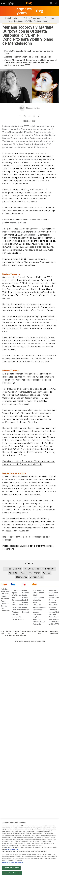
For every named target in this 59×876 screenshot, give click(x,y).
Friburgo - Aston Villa (13, 569)
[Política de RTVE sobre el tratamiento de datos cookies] (16, 633)
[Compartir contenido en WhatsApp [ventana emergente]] (34, 115)
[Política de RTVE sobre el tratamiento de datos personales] (8, 633)
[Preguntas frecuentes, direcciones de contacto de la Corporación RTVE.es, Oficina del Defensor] (45, 631)
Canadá (23, 573)
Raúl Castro (49, 569)
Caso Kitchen (34, 573)
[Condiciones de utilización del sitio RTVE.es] (2, 632)
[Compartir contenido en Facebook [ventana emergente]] (19, 115)
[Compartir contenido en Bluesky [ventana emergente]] (29, 115)
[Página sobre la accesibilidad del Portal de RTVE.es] (32, 631)
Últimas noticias (36, 577)
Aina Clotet (13, 573)
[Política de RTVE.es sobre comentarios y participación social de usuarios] (53, 632)
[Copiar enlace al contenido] (39, 115)
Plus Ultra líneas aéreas (33, 569)
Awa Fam (46, 573)
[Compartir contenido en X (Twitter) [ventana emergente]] (24, 115)
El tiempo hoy (21, 577)
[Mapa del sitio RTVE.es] (39, 632)
